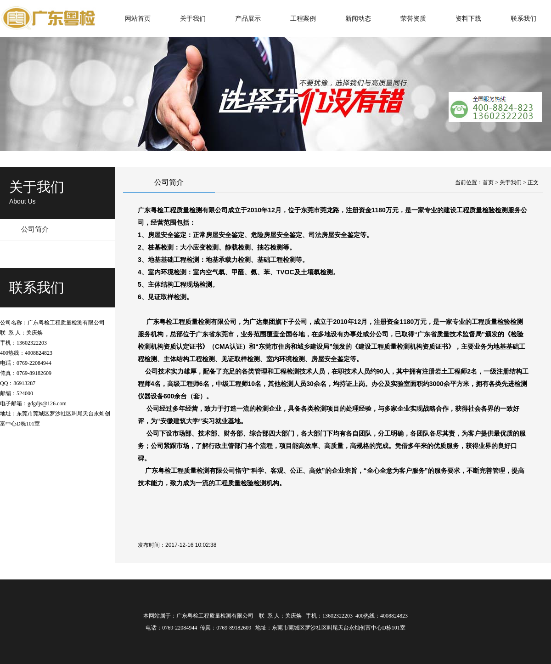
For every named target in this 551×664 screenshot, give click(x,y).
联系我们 (523, 18)
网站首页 (138, 18)
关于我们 (193, 18)
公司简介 (35, 229)
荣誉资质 (413, 18)
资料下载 (468, 18)
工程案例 (303, 18)
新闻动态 (358, 18)
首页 (488, 182)
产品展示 (248, 18)
